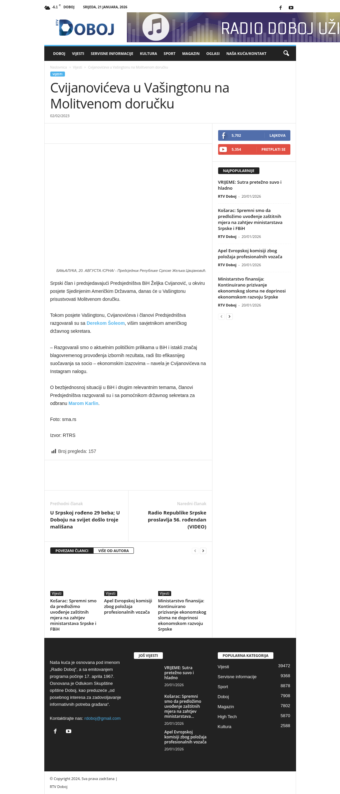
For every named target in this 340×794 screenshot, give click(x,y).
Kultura (148, 53)
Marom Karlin (83, 403)
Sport (169, 53)
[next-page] (203, 550)
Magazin (190, 53)
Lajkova (277, 135)
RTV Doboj (227, 196)
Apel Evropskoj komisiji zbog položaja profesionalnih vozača (128, 606)
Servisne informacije (112, 53)
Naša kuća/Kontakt (246, 53)
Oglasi (212, 53)
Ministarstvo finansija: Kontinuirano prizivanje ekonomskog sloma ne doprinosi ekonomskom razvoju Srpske (182, 615)
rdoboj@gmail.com (103, 718)
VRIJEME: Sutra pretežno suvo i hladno (179, 673)
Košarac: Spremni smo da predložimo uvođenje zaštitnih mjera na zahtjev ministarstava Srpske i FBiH (73, 615)
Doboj (59, 53)
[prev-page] (195, 550)
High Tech (227, 716)
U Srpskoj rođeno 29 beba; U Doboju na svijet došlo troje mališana (85, 519)
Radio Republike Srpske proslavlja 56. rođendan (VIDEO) (177, 519)
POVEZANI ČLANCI (72, 550)
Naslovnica (58, 67)
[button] (286, 53)
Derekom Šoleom (106, 323)
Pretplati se (273, 149)
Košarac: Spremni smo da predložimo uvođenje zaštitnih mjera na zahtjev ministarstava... (183, 706)
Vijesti (78, 53)
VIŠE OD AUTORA (113, 550)
